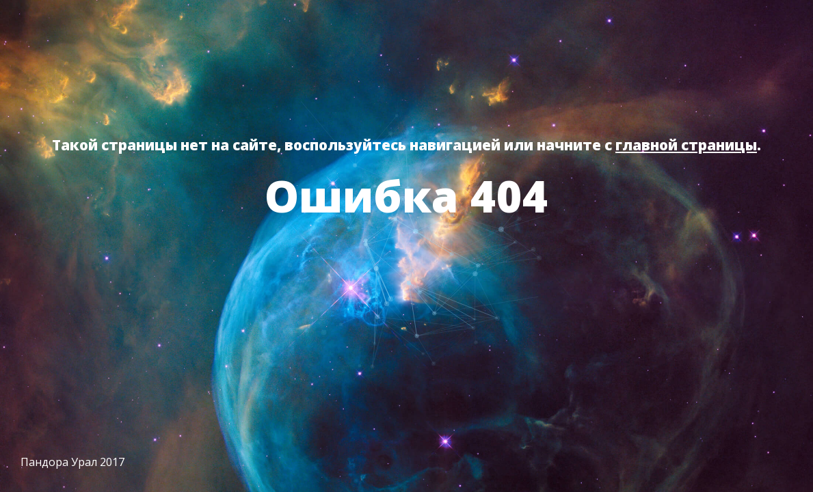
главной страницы (686, 144)
